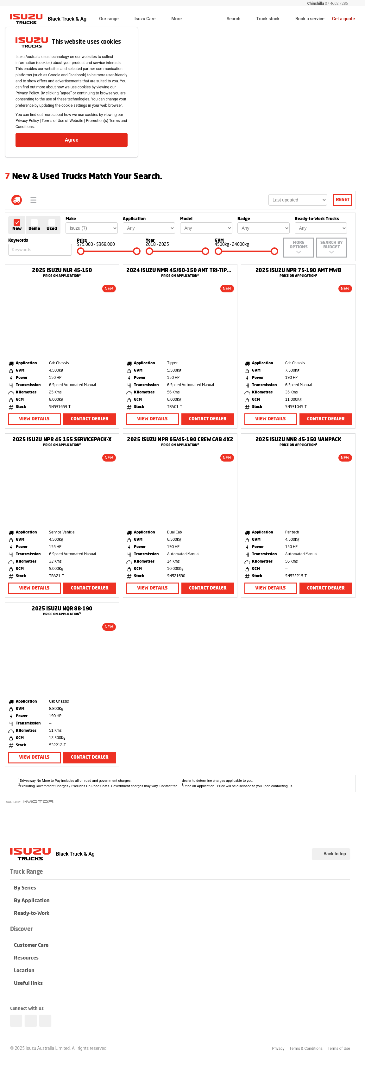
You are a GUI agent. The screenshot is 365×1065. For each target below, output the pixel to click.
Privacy (278, 1048)
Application (134, 219)
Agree (72, 140)
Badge (243, 219)
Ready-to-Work (180, 914)
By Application (180, 901)
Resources (180, 958)
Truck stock (264, 19)
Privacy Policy (27, 120)
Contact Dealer (90, 419)
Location (180, 971)
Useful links (180, 984)
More (180, 19)
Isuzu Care (149, 19)
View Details (34, 419)
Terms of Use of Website (62, 120)
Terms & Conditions (306, 1048)
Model (186, 219)
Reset (342, 200)
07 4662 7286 (327, 3)
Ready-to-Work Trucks (317, 219)
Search (229, 19)
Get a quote (343, 18)
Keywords (18, 241)
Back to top (331, 854)
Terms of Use (339, 1048)
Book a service (305, 19)
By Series (180, 888)
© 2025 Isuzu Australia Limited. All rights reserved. (59, 1048)
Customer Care (180, 946)
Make (71, 219)
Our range (113, 19)
